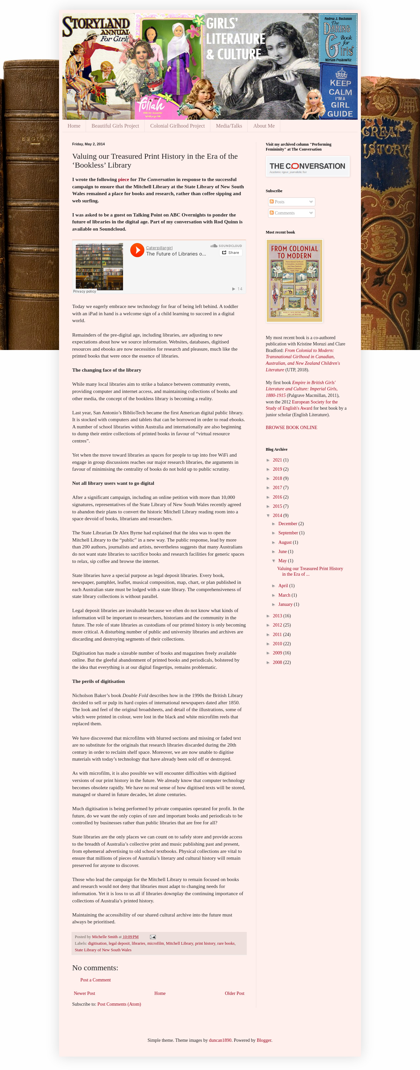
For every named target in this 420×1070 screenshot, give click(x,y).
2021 (278, 460)
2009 (278, 652)
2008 (278, 662)
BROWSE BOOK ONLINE (291, 427)
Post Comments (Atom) (119, 1004)
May (283, 560)
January (286, 604)
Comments (282, 213)
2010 (278, 643)
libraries (138, 943)
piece (123, 179)
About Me (264, 126)
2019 (278, 469)
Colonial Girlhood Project (177, 126)
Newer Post (84, 993)
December (288, 523)
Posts (277, 201)
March (284, 595)
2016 (278, 497)
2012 (278, 625)
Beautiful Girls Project (115, 126)
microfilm (155, 943)
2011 (278, 634)
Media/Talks (229, 126)
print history (205, 943)
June (283, 551)
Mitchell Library (179, 943)
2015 (278, 506)
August (285, 542)
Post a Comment (95, 979)
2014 (278, 515)
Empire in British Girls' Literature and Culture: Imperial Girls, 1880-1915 (302, 389)
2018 (278, 478)
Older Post (235, 993)
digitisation (97, 943)
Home (74, 126)
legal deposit (119, 943)
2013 (278, 615)
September (288, 532)
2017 (278, 487)
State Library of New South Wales (103, 950)
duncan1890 (220, 1040)
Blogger (264, 1040)
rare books (226, 943)
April (283, 585)
